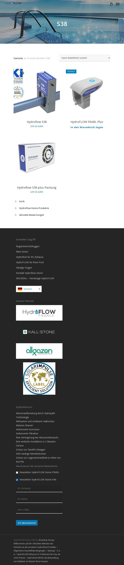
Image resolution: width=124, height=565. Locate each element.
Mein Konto (22, 250)
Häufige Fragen (24, 266)
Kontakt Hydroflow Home (29, 271)
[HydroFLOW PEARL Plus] (87, 92)
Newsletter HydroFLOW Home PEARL (37, 470)
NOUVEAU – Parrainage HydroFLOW (35, 276)
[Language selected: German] (29, 287)
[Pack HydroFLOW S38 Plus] (37, 156)
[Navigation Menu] (117, 3)
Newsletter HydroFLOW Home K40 (36, 478)
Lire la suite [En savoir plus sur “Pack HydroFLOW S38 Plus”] (36, 190)
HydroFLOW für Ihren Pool (30, 260)
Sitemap (51, 549)
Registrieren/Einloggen (27, 244)
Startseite (18, 58)
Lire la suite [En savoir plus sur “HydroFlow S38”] (36, 126)
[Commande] (84, 58)
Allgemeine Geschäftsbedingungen (29, 549)
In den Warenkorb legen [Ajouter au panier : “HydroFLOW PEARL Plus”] (87, 126)
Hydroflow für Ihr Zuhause (29, 255)
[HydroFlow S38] (37, 92)
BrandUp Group (46, 538)
